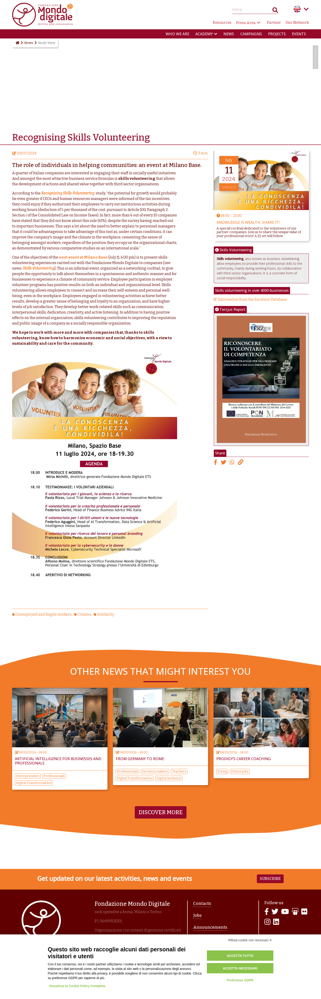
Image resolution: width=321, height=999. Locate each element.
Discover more (161, 812)
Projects (277, 33)
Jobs (197, 915)
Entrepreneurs (27, 776)
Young (222, 771)
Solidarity (105, 614)
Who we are (177, 33)
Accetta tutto (240, 956)
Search (275, 11)
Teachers (179, 771)
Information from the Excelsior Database (252, 299)
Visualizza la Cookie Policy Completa (77, 986)
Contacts (202, 903)
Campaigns (251, 33)
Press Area (246, 23)
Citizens (84, 614)
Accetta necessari (240, 968)
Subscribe (270, 878)
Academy (204, 33)
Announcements (210, 927)
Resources (222, 22)
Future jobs (239, 771)
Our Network (297, 22)
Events (299, 33)
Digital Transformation (34, 783)
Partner (274, 22)
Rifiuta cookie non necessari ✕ (250, 940)
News (228, 33)
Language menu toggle (306, 9)
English (297, 9)
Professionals (54, 776)
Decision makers (155, 771)
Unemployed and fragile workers (43, 614)
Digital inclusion (168, 778)
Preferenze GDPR (240, 980)
